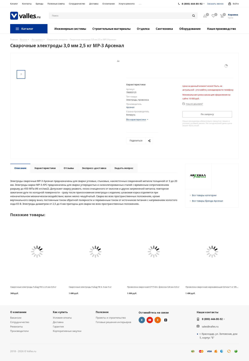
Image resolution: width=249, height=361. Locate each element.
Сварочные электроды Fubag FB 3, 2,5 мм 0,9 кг (33, 286)
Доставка (58, 322)
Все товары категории (204, 195)
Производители (19, 330)
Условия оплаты (62, 317)
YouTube (150, 320)
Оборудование (190, 29)
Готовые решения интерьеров (113, 322)
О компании (18, 312)
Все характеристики (136, 119)
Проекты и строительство (111, 317)
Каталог (27, 29)
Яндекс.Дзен (165, 320)
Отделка (143, 29)
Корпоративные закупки (67, 330)
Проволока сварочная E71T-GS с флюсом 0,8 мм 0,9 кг (153, 286)
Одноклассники (158, 320)
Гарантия (58, 326)
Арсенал (130, 107)
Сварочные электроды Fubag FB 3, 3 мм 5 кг (90, 286)
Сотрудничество (19, 322)
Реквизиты (16, 326)
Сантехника (164, 29)
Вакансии (15, 317)
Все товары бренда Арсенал (207, 200)
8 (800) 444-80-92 (212, 319)
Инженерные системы (70, 29)
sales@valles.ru (210, 326)
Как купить (60, 312)
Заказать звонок (215, 3)
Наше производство (221, 29)
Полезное (102, 312)
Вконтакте (142, 320)
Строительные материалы (111, 29)
